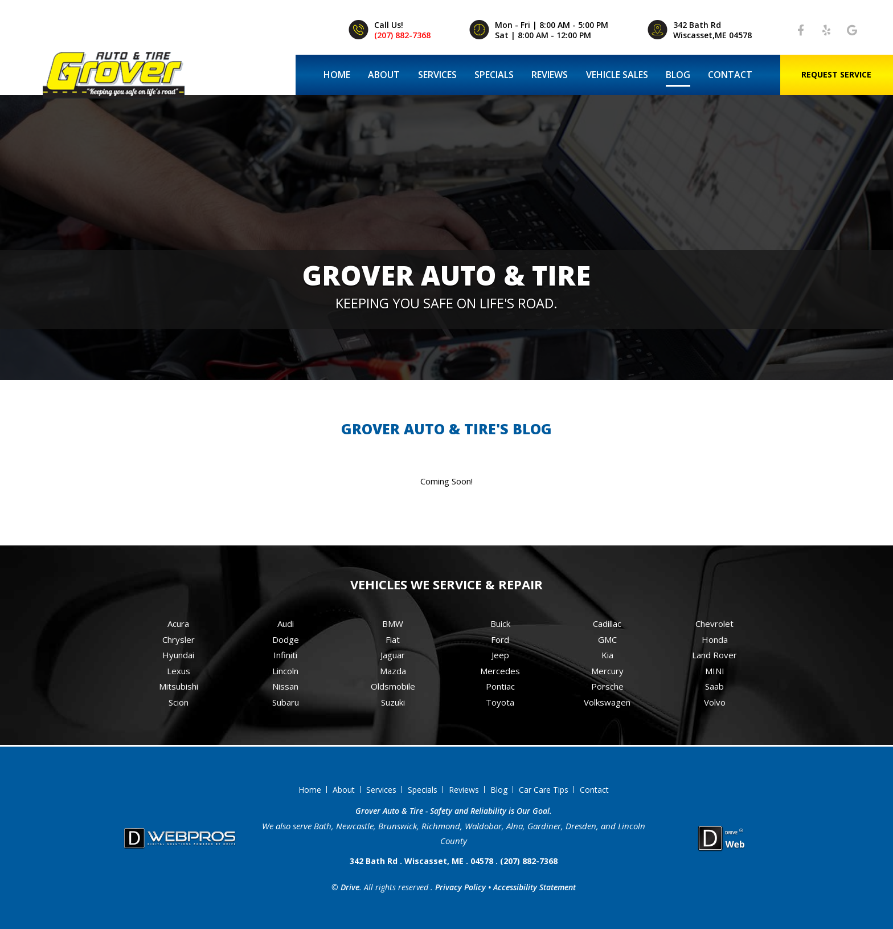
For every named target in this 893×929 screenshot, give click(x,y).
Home (336, 74)
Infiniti (285, 655)
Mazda (393, 671)
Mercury (607, 671)
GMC (607, 639)
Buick (500, 623)
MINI (714, 671)
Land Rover (714, 655)
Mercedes (500, 671)
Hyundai (178, 655)
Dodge (285, 639)
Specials (494, 74)
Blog (678, 74)
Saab (714, 686)
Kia (607, 655)
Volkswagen (607, 702)
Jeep (500, 655)
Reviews (549, 74)
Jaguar (392, 655)
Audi (285, 623)
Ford (500, 639)
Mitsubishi (178, 686)
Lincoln (285, 671)
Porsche (607, 686)
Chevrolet (714, 623)
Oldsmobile (393, 686)
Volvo (715, 702)
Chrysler (178, 639)
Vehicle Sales (617, 74)
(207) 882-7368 (402, 35)
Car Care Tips (543, 789)
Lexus (178, 671)
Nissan (285, 686)
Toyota (500, 702)
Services (437, 74)
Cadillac (607, 623)
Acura (178, 623)
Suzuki (393, 702)
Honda (715, 639)
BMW (392, 623)
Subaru (285, 702)
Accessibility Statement (534, 887)
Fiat (393, 639)
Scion (179, 702)
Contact (730, 74)
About (384, 74)
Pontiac (500, 686)
